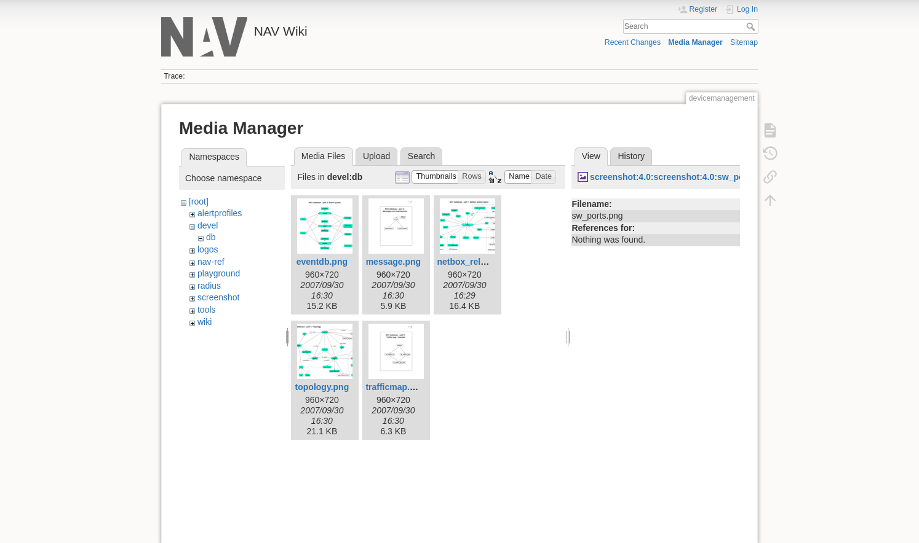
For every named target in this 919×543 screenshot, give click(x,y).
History (631, 156)
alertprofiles (219, 213)
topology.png (322, 387)
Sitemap (744, 42)
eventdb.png (322, 262)
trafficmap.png (395, 387)
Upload (376, 156)
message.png (393, 262)
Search (752, 26)
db (211, 237)
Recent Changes (633, 42)
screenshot (218, 297)
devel (207, 225)
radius (209, 286)
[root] (199, 201)
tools (206, 309)
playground (218, 273)
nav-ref (211, 262)
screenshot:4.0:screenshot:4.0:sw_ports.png (681, 177)
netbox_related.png (476, 262)
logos (207, 249)
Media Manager (695, 42)
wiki (204, 322)
